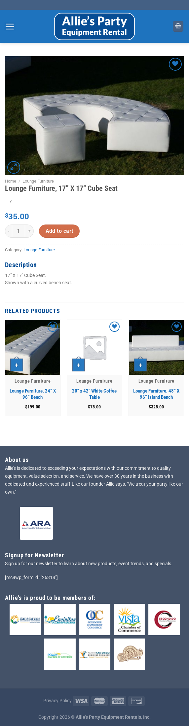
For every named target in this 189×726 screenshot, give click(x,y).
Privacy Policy (57, 701)
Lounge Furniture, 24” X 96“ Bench (33, 394)
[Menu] (10, 26)
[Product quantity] (18, 231)
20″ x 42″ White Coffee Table (94, 394)
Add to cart (59, 231)
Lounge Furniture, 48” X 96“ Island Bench (156, 394)
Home (10, 181)
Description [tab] (21, 265)
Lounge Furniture (38, 181)
